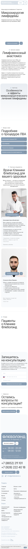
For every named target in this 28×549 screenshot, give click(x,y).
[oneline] (14, 380)
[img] (6, 2)
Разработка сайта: (5, 540)
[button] (12, 43)
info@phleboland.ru (14, 476)
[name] (14, 373)
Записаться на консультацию (14, 384)
